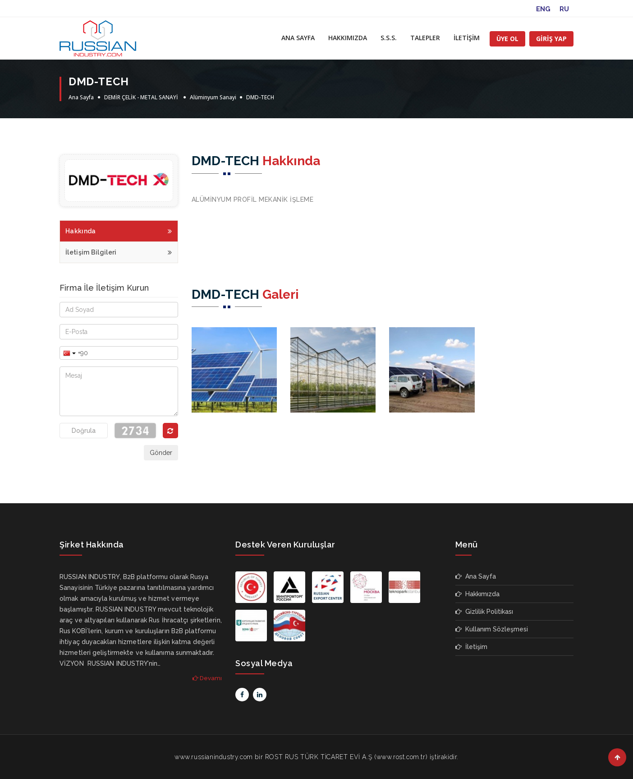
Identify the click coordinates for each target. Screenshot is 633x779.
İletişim (471, 646)
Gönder (161, 452)
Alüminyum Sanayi (214, 97)
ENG (543, 9)
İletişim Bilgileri (118, 251)
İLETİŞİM (467, 37)
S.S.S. (389, 37)
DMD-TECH (260, 97)
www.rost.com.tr (401, 756)
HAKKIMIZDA (347, 37)
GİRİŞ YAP (551, 38)
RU (564, 9)
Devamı (207, 678)
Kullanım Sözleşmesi (491, 629)
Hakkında (118, 230)
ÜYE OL (507, 38)
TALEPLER (425, 37)
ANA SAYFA (298, 37)
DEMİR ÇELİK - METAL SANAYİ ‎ (141, 97)
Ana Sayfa (81, 97)
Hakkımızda (477, 594)
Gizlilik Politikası (484, 611)
